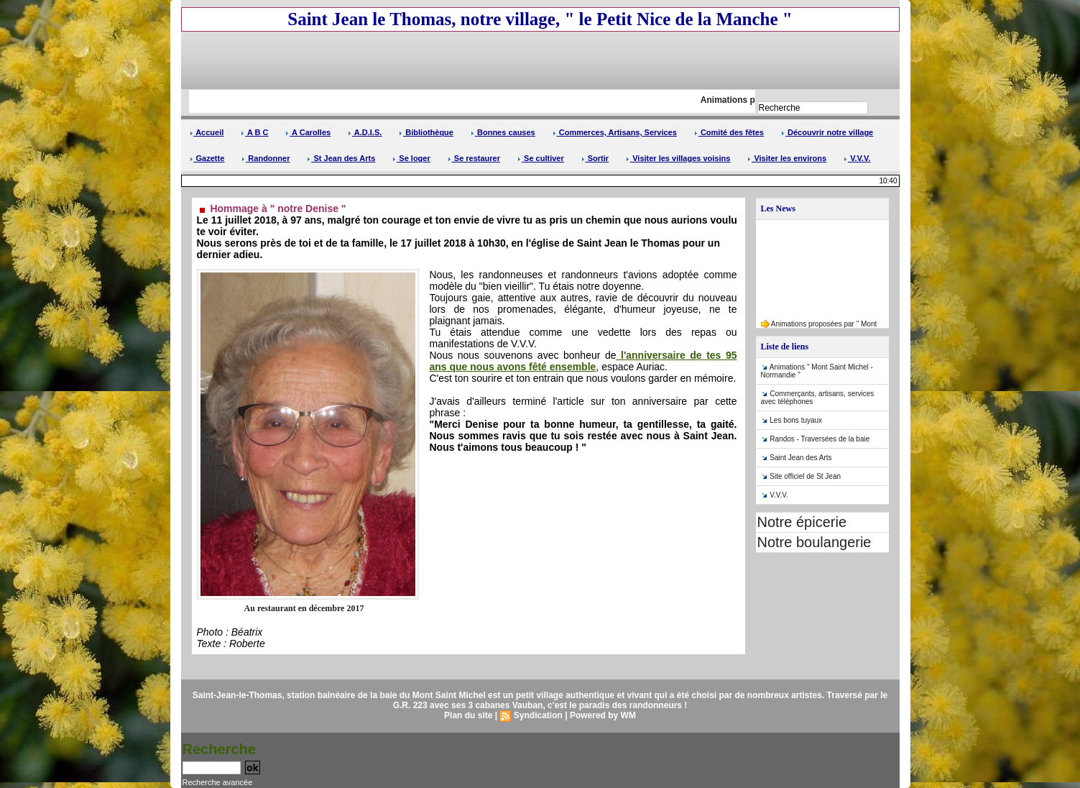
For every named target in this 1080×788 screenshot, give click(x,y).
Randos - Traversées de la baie (819, 439)
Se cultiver (540, 158)
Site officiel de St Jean (805, 476)
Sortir (595, 158)
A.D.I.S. (365, 132)
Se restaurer (474, 158)
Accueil (207, 132)
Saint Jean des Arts (800, 458)
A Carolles (308, 132)
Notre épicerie (802, 522)
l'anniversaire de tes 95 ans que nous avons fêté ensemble (583, 360)
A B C (254, 132)
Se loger (411, 158)
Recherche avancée (218, 782)
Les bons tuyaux (796, 420)
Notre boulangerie (814, 542)
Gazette (207, 158)
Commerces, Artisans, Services (615, 132)
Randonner (265, 158)
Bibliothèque (426, 132)
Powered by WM (603, 715)
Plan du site (468, 715)
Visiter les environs (786, 158)
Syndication (538, 715)
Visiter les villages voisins (678, 158)
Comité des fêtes (729, 132)
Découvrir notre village (827, 132)
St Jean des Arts (341, 158)
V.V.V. (857, 158)
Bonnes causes (503, 132)
